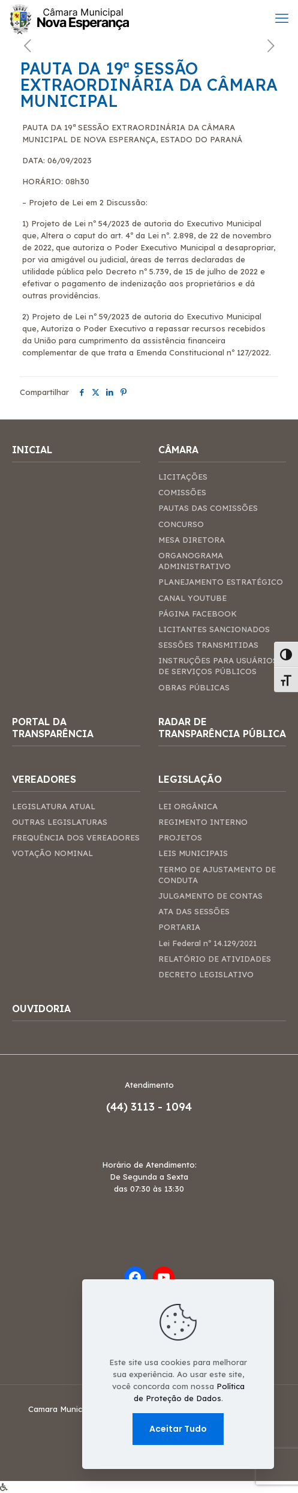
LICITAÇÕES (182, 476)
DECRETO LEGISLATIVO (206, 974)
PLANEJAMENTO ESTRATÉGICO (220, 582)
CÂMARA (178, 450)
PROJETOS (180, 837)
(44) (118, 1107)
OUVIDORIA (41, 1009)
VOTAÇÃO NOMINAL (52, 853)
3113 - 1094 (161, 1107)
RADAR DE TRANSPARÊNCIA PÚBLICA (222, 728)
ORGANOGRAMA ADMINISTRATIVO (194, 560)
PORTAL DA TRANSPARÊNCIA (53, 728)
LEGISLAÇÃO (190, 779)
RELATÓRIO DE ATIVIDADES (214, 959)
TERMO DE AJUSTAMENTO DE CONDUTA (217, 874)
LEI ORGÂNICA (188, 806)
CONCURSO (181, 524)
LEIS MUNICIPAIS (193, 853)
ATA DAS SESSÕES (194, 911)
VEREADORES (44, 779)
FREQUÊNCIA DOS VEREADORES (76, 837)
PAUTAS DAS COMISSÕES (208, 508)
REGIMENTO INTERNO (203, 822)
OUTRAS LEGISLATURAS (59, 822)
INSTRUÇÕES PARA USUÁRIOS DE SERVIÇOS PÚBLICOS (218, 666)
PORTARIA (179, 927)
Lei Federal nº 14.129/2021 (207, 943)
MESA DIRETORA (191, 539)
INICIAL (32, 450)
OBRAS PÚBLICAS (194, 687)
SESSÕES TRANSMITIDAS (208, 645)
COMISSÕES (182, 492)
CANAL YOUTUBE (192, 598)
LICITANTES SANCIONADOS (214, 629)
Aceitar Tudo (178, 1429)
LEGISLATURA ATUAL (53, 806)
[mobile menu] (282, 18)
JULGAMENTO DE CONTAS (210, 895)
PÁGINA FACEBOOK (197, 613)
